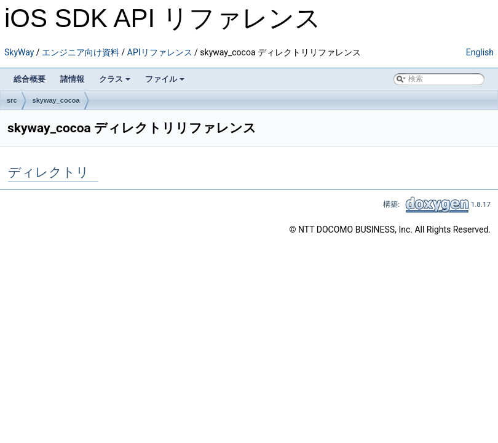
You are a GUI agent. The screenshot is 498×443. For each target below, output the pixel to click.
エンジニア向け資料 (80, 52)
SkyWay (19, 52)
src (12, 100)
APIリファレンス (159, 52)
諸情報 (72, 79)
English (480, 52)
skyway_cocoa (56, 100)
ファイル (164, 79)
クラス (114, 79)
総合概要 (29, 79)
